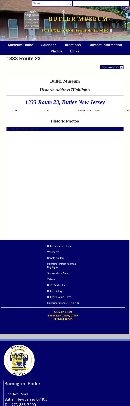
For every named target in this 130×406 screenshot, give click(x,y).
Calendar (48, 45)
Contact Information (105, 45)
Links (74, 51)
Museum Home (20, 45)
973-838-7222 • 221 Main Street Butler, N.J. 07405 (75, 30)
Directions (72, 45)
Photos (57, 51)
